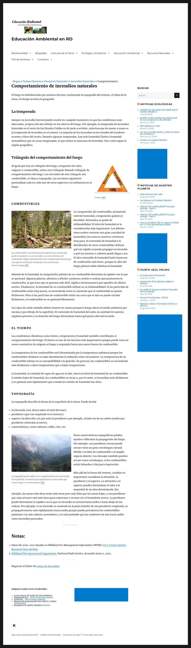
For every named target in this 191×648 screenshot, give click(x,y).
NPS (103, 197)
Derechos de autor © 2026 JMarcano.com (83, 635)
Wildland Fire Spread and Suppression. (34, 553)
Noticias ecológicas (156, 104)
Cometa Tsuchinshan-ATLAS (154, 297)
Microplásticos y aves (150, 126)
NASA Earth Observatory (41, 597)
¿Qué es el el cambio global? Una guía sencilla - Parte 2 (157, 207)
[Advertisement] (102, 595)
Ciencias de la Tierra (62, 53)
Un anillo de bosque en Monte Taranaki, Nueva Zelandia (159, 290)
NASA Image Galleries (35, 599)
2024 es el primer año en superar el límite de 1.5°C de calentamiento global (159, 223)
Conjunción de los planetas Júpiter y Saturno (157, 282)
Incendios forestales (83, 81)
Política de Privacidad (50, 635)
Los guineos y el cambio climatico (156, 200)
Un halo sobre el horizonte (152, 275)
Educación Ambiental (127, 53)
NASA (46, 605)
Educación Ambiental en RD (42, 38)
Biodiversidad (19, 53)
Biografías (41, 53)
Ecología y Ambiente (94, 53)
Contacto (43, 59)
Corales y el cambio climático (153, 140)
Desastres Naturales (56, 81)
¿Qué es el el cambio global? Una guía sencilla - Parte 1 (157, 215)
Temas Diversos (20, 59)
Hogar (15, 81)
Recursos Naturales (158, 53)
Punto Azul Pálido (155, 269)
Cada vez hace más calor (151, 194)
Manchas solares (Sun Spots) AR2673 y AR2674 (158, 305)
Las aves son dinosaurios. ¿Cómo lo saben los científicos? (159, 133)
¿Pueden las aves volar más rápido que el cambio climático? (159, 111)
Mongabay (20, 603)
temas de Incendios (48, 566)
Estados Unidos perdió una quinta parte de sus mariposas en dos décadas (158, 119)
